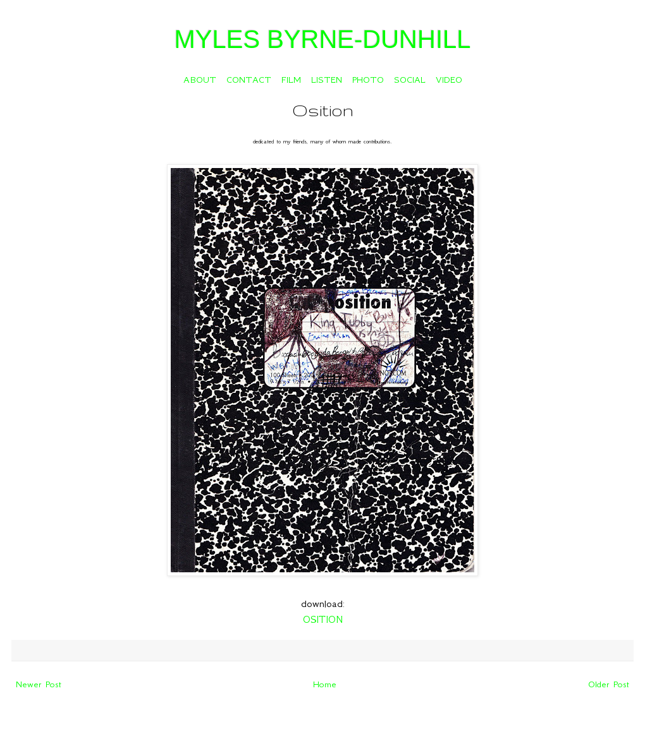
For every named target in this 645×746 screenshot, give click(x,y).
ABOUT (199, 79)
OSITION (323, 619)
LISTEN (326, 79)
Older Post (608, 684)
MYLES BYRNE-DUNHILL (322, 39)
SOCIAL (410, 79)
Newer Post (38, 684)
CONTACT (248, 79)
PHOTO (368, 79)
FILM (291, 79)
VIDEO (449, 79)
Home (324, 684)
